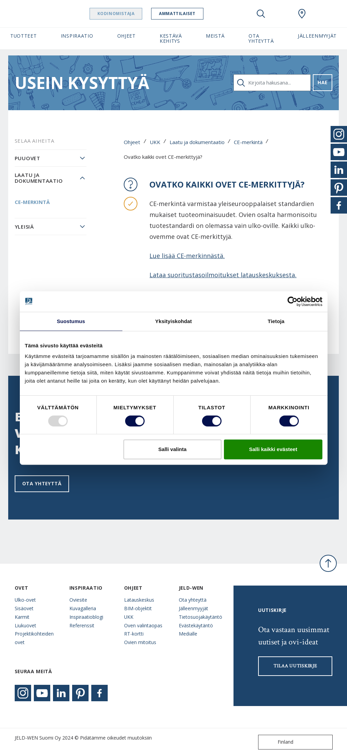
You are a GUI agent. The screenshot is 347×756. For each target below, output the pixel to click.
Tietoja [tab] (276, 321)
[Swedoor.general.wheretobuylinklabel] (302, 13)
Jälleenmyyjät (193, 608)
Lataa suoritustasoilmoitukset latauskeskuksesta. (222, 275)
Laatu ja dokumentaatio (197, 142)
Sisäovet (24, 608)
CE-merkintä (248, 142)
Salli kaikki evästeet (273, 449)
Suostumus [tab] (71, 321)
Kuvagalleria (82, 608)
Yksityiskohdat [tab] (173, 321)
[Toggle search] (261, 13)
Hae (323, 82)
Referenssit (81, 625)
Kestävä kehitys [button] (171, 38)
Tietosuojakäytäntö (200, 617)
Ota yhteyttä (42, 483)
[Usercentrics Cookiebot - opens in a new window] (292, 301)
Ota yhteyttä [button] (261, 38)
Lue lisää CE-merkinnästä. (187, 256)
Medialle (188, 633)
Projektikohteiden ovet (34, 637)
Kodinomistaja (129, 13)
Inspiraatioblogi (86, 617)
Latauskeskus (139, 600)
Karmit (22, 617)
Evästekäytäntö (196, 625)
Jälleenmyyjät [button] (317, 36)
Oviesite (78, 600)
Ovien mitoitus (140, 642)
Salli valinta (172, 449)
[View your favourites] (281, 13)
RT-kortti (134, 633)
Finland (277, 742)
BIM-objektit (138, 608)
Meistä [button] (215, 36)
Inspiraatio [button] (77, 36)
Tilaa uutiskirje (295, 666)
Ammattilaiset (190, 13)
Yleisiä (24, 226)
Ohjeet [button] (126, 36)
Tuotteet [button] (23, 36)
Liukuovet (25, 625)
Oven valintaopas (143, 625)
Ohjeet (132, 142)
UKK (155, 142)
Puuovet (27, 158)
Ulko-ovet (25, 600)
